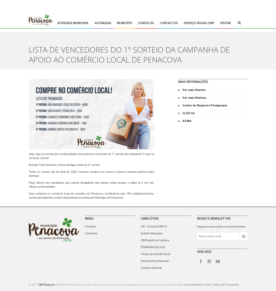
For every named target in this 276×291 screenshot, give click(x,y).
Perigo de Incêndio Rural (155, 254)
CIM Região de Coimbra (155, 240)
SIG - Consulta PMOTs (154, 226)
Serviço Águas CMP (199, 23)
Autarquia (103, 23)
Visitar (225, 23)
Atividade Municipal (73, 23)
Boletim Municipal (151, 233)
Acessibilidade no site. (198, 284)
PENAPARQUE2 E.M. (153, 247)
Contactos (169, 23)
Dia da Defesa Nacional (155, 260)
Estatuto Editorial (151, 267)
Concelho (146, 23)
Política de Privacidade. (226, 284)
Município (124, 23)
